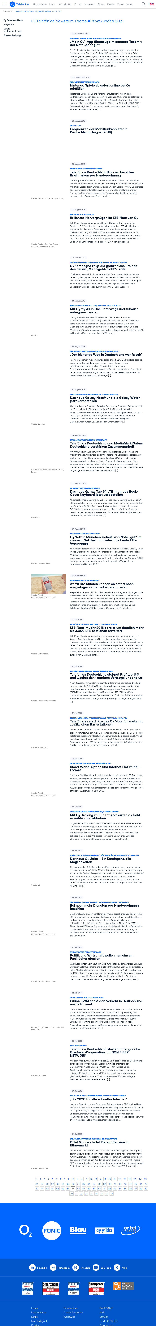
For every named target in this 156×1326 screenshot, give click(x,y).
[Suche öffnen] (143, 4)
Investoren (90, 4)
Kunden (78, 4)
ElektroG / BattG (108, 1270)
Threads (85, 1217)
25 (145, 1128)
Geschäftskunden (73, 1261)
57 (84, 1137)
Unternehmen (40, 4)
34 (78, 1133)
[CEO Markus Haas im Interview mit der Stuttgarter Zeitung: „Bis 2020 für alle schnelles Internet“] (87, 1059)
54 (68, 1137)
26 (37, 1133)
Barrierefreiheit (107, 1287)
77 (106, 1142)
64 (120, 1137)
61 (105, 1137)
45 (135, 1133)
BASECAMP (106, 1257)
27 (42, 1133)
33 (73, 1133)
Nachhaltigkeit (65, 4)
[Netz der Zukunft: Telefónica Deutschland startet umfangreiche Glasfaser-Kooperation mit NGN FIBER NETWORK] (87, 1014)
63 (115, 1137)
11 (77, 1128)
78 (111, 1142)
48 (37, 1137)
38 (99, 1133)
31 (63, 1133)
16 (101, 1128)
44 (130, 1133)
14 (91, 1128)
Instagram (64, 1217)
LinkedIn (42, 1217)
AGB (102, 1261)
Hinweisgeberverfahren (112, 1278)
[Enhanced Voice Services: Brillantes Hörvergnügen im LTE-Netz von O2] (87, 206)
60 (99, 1137)
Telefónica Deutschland (24, 11)
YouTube (106, 1217)
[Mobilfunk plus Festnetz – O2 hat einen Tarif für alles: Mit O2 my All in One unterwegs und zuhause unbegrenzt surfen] (87, 290)
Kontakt (103, 1265)
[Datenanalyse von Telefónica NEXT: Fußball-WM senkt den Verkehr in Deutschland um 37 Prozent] (87, 965)
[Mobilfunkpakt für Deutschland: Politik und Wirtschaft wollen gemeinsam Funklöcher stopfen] (87, 920)
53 (63, 1137)
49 (42, 1137)
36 (89, 1133)
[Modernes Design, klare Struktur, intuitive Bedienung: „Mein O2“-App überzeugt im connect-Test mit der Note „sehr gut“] (87, 49)
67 (136, 1137)
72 (81, 1142)
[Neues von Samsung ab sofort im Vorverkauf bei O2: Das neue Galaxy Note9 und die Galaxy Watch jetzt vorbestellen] (87, 374)
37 (94, 1133)
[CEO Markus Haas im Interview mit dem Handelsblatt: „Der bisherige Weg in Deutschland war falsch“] (87, 332)
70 (71, 1142)
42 (120, 1133)
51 (53, 1137)
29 (52, 1133)
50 (47, 1137)
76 (101, 1142)
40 (110, 1133)
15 (96, 1128)
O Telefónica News (43, 11)
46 (141, 1133)
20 (119, 1128)
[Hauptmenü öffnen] (4, 4)
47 (146, 1133)
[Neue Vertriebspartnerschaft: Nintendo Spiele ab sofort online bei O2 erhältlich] (87, 93)
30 (58, 1133)
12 (82, 1128)
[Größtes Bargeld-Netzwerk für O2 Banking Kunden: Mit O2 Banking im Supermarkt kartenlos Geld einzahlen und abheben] (87, 780)
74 (91, 1142)
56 (78, 1137)
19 (114, 1128)
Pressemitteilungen (12, 35)
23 (135, 1128)
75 (96, 1142)
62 (109, 1137)
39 (104, 1133)
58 (89, 1137)
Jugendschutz (107, 1283)
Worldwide (69, 1265)
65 (125, 1137)
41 (115, 1133)
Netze (52, 4)
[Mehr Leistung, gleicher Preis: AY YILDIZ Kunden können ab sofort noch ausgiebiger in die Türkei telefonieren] (87, 555)
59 (94, 1137)
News (129, 4)
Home (34, 1257)
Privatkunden (71, 1257)
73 (86, 1142)
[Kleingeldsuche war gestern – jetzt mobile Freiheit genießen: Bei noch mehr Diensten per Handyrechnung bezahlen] (87, 873)
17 (105, 1128)
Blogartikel (8, 24)
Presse (120, 4)
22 (129, 1128)
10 (73, 1128)
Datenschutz (106, 1274)
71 (76, 1142)
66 (130, 1137)
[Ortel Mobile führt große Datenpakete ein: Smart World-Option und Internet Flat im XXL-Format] (87, 736)
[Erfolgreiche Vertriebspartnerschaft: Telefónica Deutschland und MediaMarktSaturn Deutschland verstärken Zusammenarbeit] (87, 419)
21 (125, 1128)
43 (125, 1133)
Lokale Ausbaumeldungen (12, 30)
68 (141, 1137)
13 (86, 1128)
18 (110, 1128)
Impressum (105, 1291)
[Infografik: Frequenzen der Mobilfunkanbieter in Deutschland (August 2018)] (87, 127)
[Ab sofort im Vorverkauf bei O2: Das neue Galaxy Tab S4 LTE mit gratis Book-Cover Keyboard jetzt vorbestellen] (87, 464)
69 (146, 1137)
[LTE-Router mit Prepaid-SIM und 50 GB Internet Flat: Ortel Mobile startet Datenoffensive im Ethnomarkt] (87, 1101)
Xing (124, 1217)
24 (140, 1128)
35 (83, 1133)
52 (57, 1137)
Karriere (111, 4)
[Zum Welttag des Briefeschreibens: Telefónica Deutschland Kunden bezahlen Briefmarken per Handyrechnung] (87, 162)
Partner (101, 4)
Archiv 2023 (57, 11)
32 (68, 1133)
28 (47, 1133)
